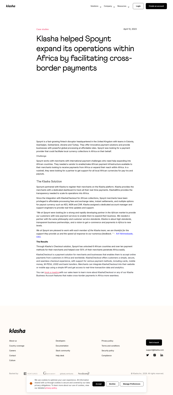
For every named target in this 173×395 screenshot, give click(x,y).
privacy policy (51, 388)
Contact (12, 355)
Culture (12, 360)
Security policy (108, 350)
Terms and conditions (111, 346)
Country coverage (16, 346)
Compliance (107, 355)
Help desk (60, 355)
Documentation (62, 346)
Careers (12, 350)
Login (138, 6)
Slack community (63, 350)
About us (13, 341)
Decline (112, 384)
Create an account (156, 6)
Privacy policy (107, 341)
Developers (60, 341)
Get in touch (154, 342)
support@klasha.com (155, 350)
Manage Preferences (131, 384)
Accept (99, 384)
